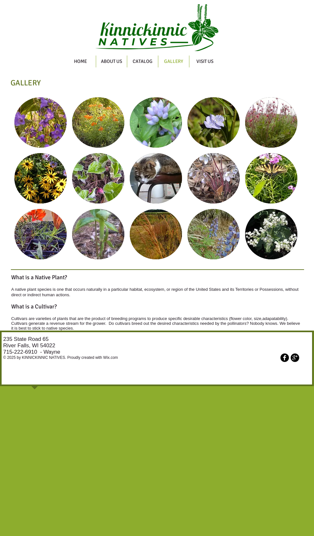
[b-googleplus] (295, 357)
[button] (40, 122)
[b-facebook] (284, 357)
